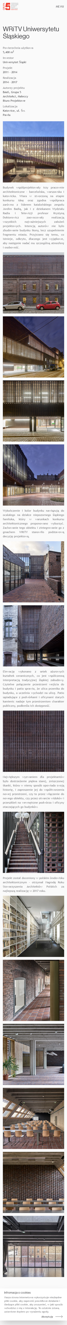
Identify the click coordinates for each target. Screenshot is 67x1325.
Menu (60, 6)
